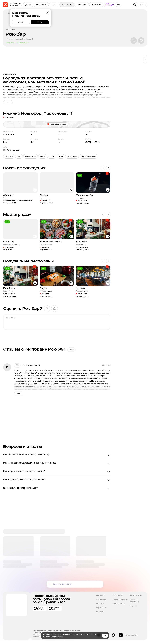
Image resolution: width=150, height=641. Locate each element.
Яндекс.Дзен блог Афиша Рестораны (121, 633)
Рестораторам (136, 593)
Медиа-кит (100, 593)
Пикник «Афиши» (120, 597)
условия (59, 637)
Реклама (100, 601)
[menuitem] (28, 4)
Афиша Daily (118, 593)
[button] (8, 156)
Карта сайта (101, 605)
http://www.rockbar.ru (11, 150)
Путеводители (119, 601)
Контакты (100, 610)
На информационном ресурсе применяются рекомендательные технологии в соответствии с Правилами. (57, 629)
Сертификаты (135, 604)
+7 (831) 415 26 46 (92, 142)
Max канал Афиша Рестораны (113, 633)
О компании (101, 597)
